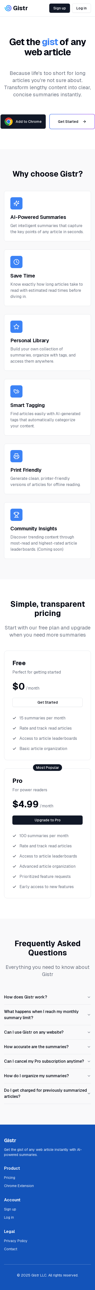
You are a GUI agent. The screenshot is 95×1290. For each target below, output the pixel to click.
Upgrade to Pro (48, 820)
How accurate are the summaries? (47, 1046)
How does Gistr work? (47, 997)
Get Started (72, 121)
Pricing (9, 1177)
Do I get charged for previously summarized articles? (47, 1093)
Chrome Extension (19, 1185)
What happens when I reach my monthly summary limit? (47, 1014)
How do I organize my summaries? (47, 1075)
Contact (10, 1249)
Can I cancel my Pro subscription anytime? (47, 1061)
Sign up (59, 8)
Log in (81, 8)
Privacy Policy (16, 1241)
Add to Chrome (23, 121)
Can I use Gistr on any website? (47, 1032)
